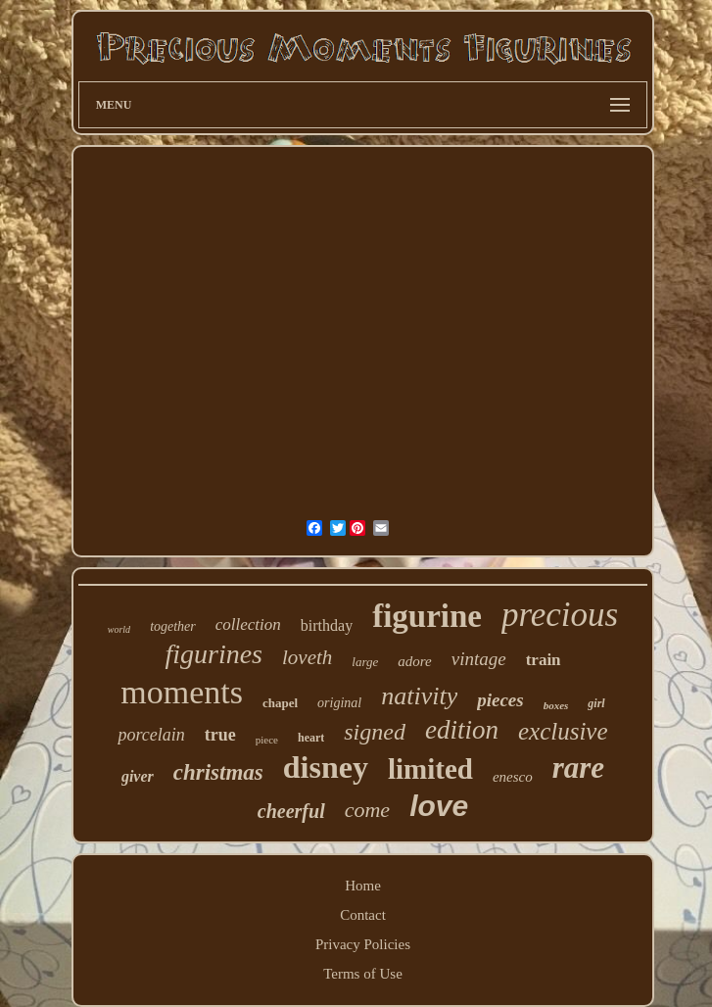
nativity (419, 696)
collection (248, 624)
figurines (213, 654)
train (543, 659)
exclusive (563, 731)
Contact (363, 915)
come (367, 809)
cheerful (291, 811)
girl (596, 703)
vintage (478, 658)
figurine (427, 616)
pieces (500, 700)
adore (414, 661)
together (173, 626)
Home (363, 885)
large (365, 661)
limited (430, 769)
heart (311, 737)
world (119, 629)
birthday (327, 625)
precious (559, 615)
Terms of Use (363, 974)
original (339, 702)
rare (578, 767)
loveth (307, 657)
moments (181, 692)
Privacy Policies (362, 944)
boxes (556, 705)
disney (325, 767)
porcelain (151, 734)
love (438, 806)
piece (267, 739)
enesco (513, 777)
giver (137, 776)
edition (461, 729)
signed (374, 731)
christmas (218, 772)
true (220, 734)
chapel (280, 702)
